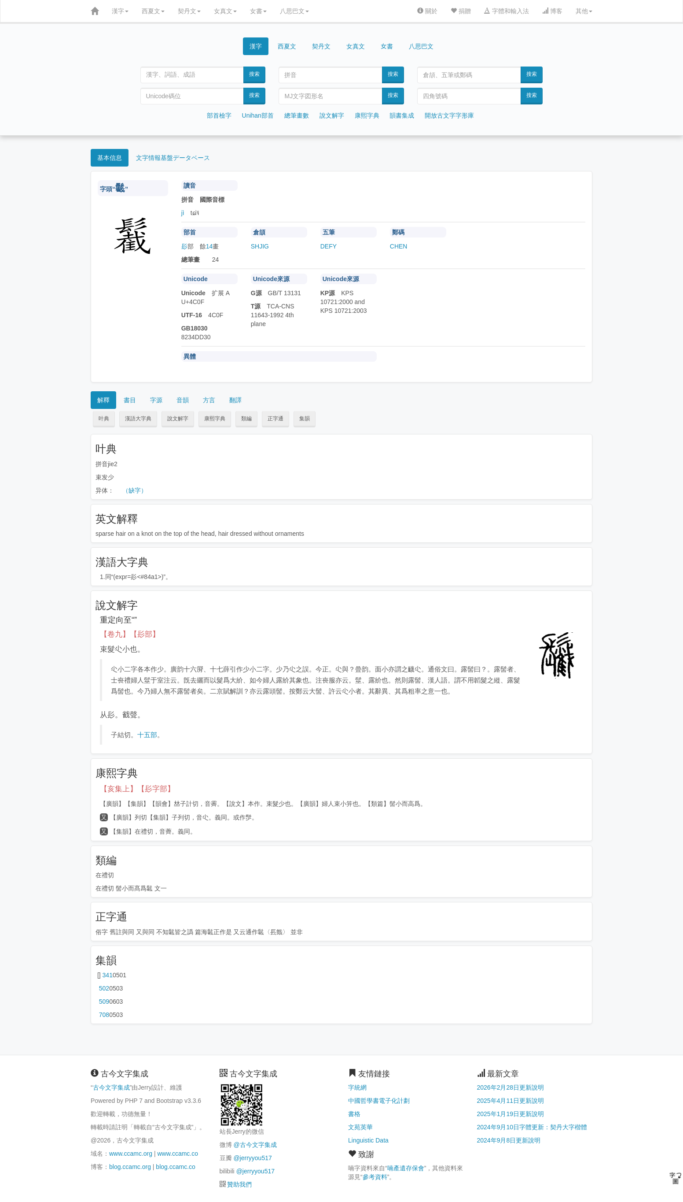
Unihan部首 (258, 115)
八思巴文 (294, 11)
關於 (427, 11)
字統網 (357, 1087)
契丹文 (189, 11)
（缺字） (134, 490)
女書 (258, 11)
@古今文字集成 (254, 1144)
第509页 (104, 1001)
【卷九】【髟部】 (130, 634)
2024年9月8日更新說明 (509, 1140)
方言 (209, 400)
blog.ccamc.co (175, 1166)
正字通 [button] (275, 419)
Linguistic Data (368, 1140)
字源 (156, 400)
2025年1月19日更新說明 (510, 1113)
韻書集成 (401, 115)
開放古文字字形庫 (449, 115)
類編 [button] (246, 419)
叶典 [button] (104, 419)
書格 (354, 1113)
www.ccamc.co (177, 1153)
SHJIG (260, 246)
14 (209, 246)
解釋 (103, 400)
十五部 (147, 734)
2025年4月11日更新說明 (510, 1100)
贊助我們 (239, 1184)
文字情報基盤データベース (173, 157)
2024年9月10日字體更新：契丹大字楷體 (532, 1127)
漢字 (120, 11)
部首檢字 (219, 115)
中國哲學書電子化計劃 (379, 1100)
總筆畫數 (296, 115)
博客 (552, 11)
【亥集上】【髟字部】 (137, 789)
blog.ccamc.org (130, 1166)
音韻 (182, 400)
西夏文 (153, 11)
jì (182, 212)
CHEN (399, 246)
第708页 (104, 1014)
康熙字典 (367, 115)
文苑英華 (360, 1127)
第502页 (104, 988)
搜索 (254, 74)
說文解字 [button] (177, 419)
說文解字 (331, 115)
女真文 (225, 11)
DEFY (328, 246)
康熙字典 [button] (214, 419)
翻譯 (235, 400)
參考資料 (375, 1176)
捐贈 (461, 11)
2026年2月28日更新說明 (510, 1087)
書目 (130, 400)
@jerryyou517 (252, 1157)
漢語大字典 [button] (138, 419)
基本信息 (109, 157)
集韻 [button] (304, 419)
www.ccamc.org (130, 1153)
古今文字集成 (111, 1087)
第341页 (108, 975)
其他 (584, 11)
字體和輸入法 (506, 11)
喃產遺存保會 (405, 1168)
